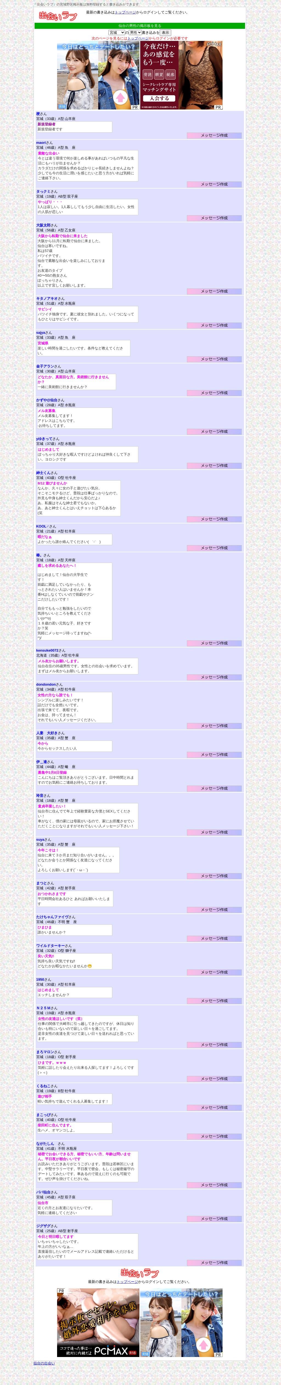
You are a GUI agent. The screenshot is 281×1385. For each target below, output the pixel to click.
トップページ (125, 12)
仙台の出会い (44, 1363)
